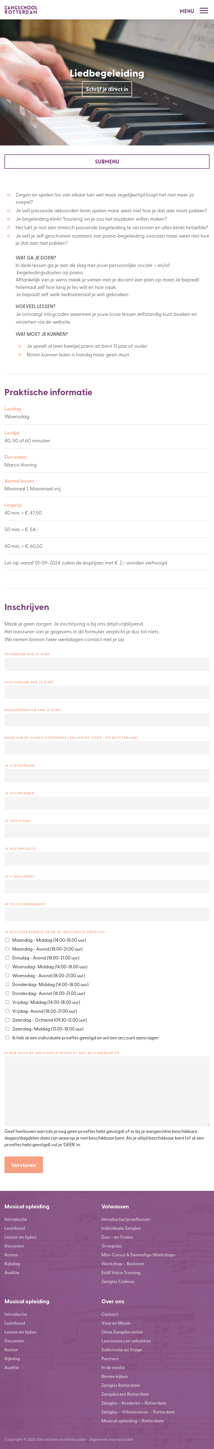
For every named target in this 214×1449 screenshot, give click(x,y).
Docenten (14, 1246)
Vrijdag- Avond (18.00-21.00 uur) (44, 1011)
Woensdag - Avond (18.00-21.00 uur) (48, 975)
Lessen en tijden (20, 1237)
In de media (113, 1367)
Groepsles (111, 1246)
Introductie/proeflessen (125, 1219)
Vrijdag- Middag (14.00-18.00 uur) (46, 1002)
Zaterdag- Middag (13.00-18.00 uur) (48, 1028)
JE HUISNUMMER (20, 793)
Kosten (11, 1254)
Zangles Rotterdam (120, 1385)
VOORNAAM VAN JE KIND (28, 654)
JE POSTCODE (18, 821)
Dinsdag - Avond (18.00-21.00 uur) (45, 957)
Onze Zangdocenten (122, 1332)
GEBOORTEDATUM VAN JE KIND (33, 710)
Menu (187, 11)
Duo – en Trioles (117, 1237)
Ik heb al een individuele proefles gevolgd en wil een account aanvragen (85, 1037)
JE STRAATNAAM (20, 765)
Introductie (15, 1219)
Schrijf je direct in (107, 89)
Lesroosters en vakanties (126, 1340)
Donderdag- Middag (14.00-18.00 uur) (50, 984)
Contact (109, 1314)
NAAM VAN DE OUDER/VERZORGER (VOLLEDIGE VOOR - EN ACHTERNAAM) (72, 737)
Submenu (107, 161)
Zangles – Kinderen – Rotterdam (133, 1403)
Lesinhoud (14, 1228)
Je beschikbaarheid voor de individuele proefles (55, 932)
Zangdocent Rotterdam (125, 1394)
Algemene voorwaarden (111, 1439)
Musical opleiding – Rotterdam (132, 1420)
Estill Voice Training (120, 1272)
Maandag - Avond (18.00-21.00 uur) (47, 949)
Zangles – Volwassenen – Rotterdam (138, 1411)
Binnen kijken (114, 1376)
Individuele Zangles (121, 1228)
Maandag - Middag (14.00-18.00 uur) (49, 940)
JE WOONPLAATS (21, 848)
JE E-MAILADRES (20, 876)
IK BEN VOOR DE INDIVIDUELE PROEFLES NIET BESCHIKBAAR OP (62, 1053)
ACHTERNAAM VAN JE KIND (29, 682)
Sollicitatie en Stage (121, 1349)
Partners (110, 1358)
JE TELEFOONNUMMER (25, 904)
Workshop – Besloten (122, 1263)
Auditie (11, 1272)
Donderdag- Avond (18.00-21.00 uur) (48, 993)
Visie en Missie (115, 1323)
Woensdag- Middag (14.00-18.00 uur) (49, 966)
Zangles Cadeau (118, 1281)
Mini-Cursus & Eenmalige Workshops (138, 1254)
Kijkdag (12, 1263)
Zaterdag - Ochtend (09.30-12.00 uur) (49, 1020)
